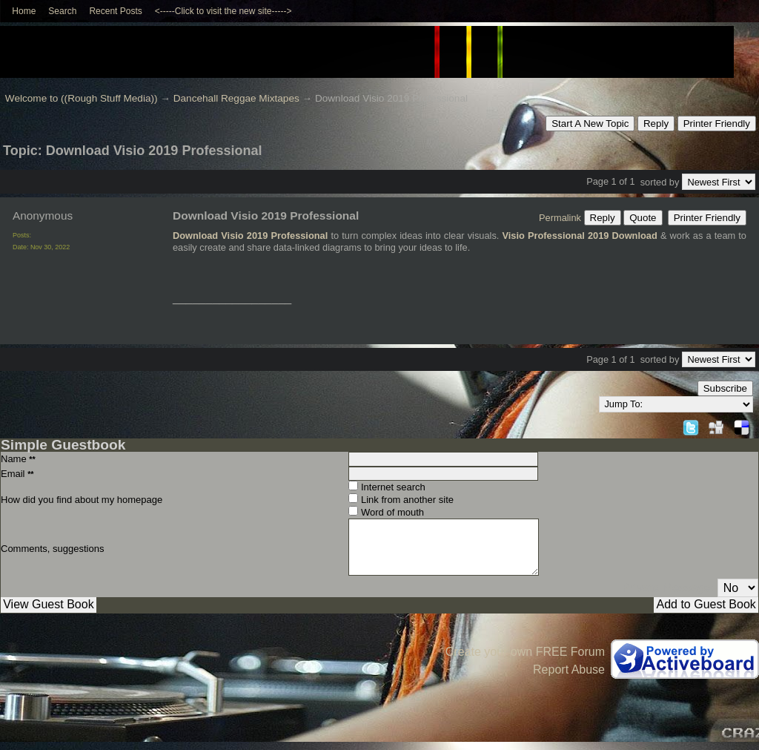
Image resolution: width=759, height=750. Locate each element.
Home (24, 11)
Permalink (560, 217)
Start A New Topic (590, 123)
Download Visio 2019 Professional (250, 235)
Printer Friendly (716, 123)
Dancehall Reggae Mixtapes (236, 98)
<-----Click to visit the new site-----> (223, 11)
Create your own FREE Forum (525, 651)
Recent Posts (115, 11)
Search (62, 11)
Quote (642, 217)
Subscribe (725, 388)
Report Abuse (569, 669)
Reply (656, 123)
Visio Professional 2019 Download (580, 235)
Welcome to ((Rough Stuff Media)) (81, 98)
